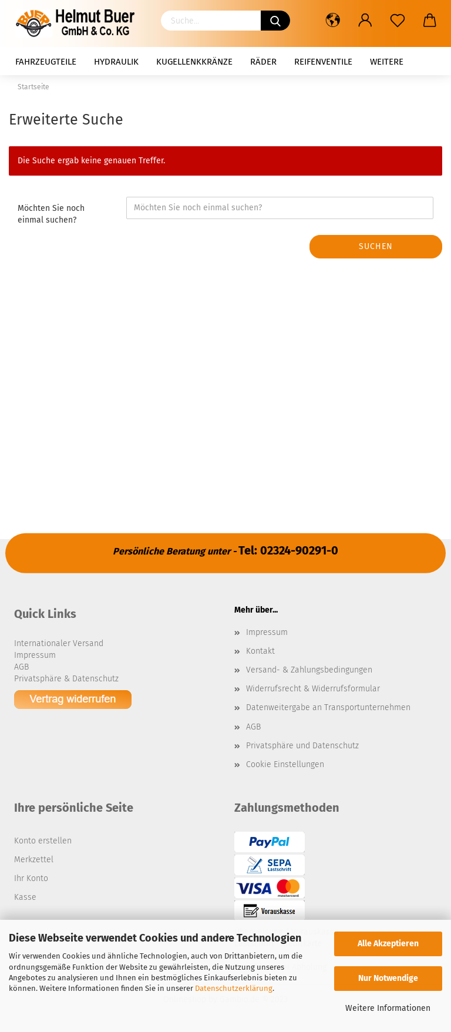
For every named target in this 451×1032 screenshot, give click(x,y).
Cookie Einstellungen (285, 764)
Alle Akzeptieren (388, 944)
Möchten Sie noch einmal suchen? (51, 214)
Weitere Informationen (387, 1008)
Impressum (267, 632)
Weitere (386, 61)
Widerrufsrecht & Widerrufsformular (313, 689)
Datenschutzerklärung (233, 988)
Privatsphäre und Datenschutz (302, 746)
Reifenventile (323, 61)
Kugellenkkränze (194, 61)
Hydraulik (116, 61)
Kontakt (260, 651)
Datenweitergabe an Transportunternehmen (328, 707)
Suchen (376, 246)
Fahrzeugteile (45, 61)
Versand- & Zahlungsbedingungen (309, 670)
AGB (253, 727)
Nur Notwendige (388, 978)
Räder (263, 61)
